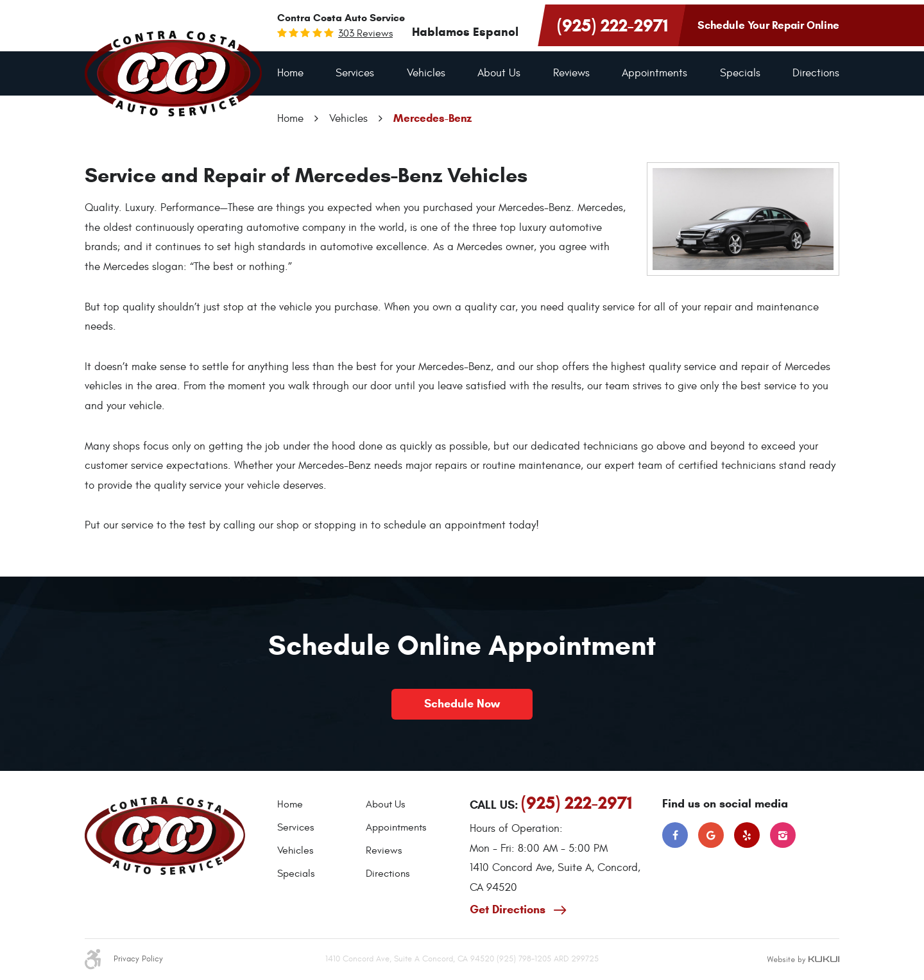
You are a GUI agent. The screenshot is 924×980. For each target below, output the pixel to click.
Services (355, 73)
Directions (815, 73)
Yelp (747, 835)
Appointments (654, 73)
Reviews (571, 73)
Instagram (783, 835)
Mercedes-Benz (432, 118)
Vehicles (426, 73)
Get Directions (509, 909)
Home (290, 73)
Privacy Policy (138, 959)
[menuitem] (290, 73)
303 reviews (365, 33)
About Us (498, 73)
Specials (740, 73)
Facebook (675, 835)
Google (711, 835)
